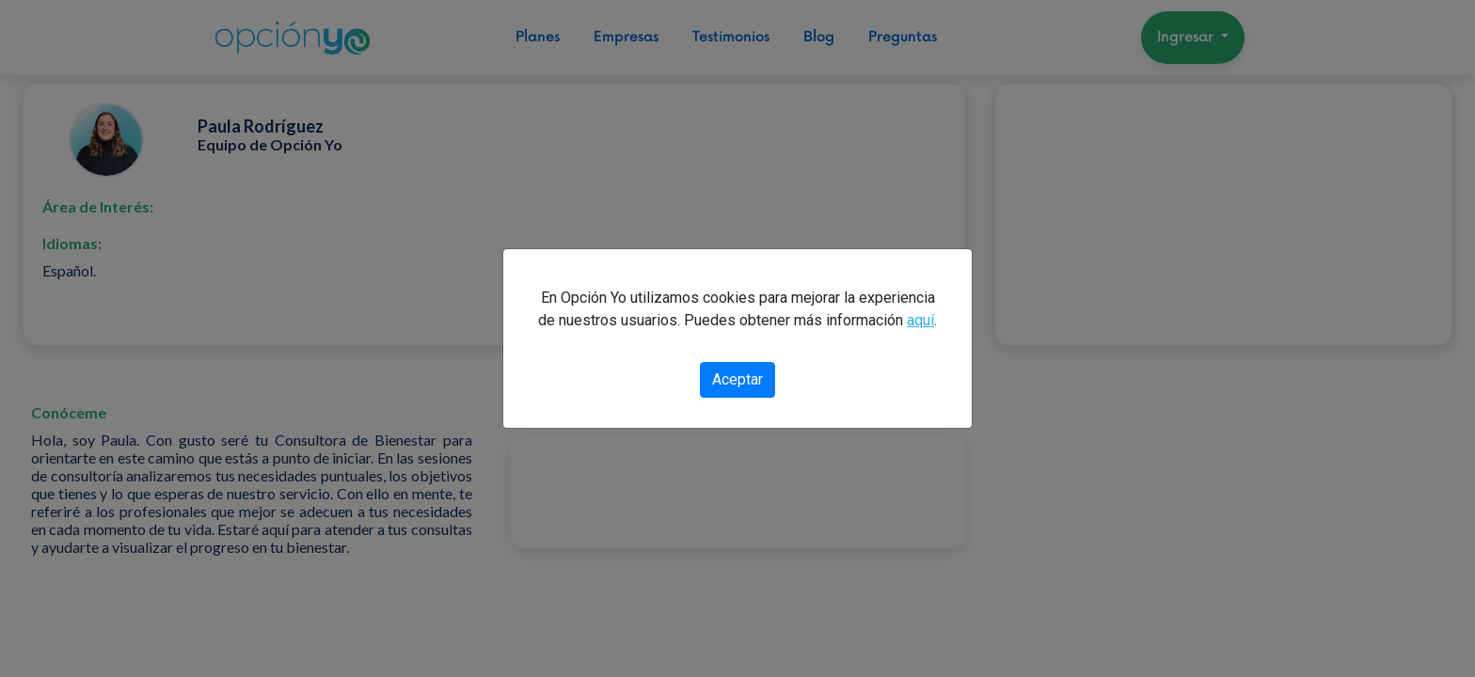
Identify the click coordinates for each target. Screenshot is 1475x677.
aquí (920, 320)
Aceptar (737, 379)
